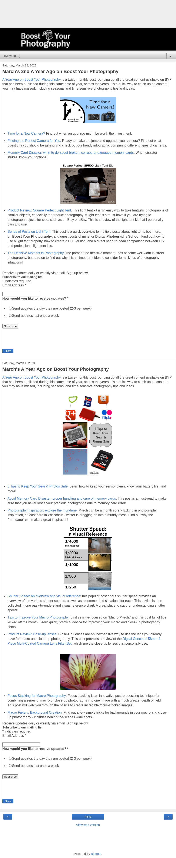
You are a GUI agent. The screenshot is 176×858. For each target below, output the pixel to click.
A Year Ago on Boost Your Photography (31, 79)
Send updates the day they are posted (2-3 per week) (52, 308)
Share (7, 350)
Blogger (96, 853)
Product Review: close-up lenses (32, 634)
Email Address (14, 285)
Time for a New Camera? (26, 133)
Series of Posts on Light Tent (29, 231)
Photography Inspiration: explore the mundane (42, 510)
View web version (88, 825)
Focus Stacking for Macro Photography (37, 695)
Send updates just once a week (35, 315)
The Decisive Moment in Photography (36, 253)
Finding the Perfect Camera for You (34, 140)
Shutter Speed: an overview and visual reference (44, 596)
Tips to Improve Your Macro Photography (38, 617)
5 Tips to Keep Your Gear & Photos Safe (38, 486)
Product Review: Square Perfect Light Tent (39, 210)
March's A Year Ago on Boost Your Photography (55, 369)
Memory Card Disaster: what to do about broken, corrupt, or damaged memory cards (71, 152)
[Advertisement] (88, 15)
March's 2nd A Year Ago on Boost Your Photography (60, 71)
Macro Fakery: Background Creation (35, 712)
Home (87, 816)
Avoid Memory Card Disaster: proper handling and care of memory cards (62, 498)
